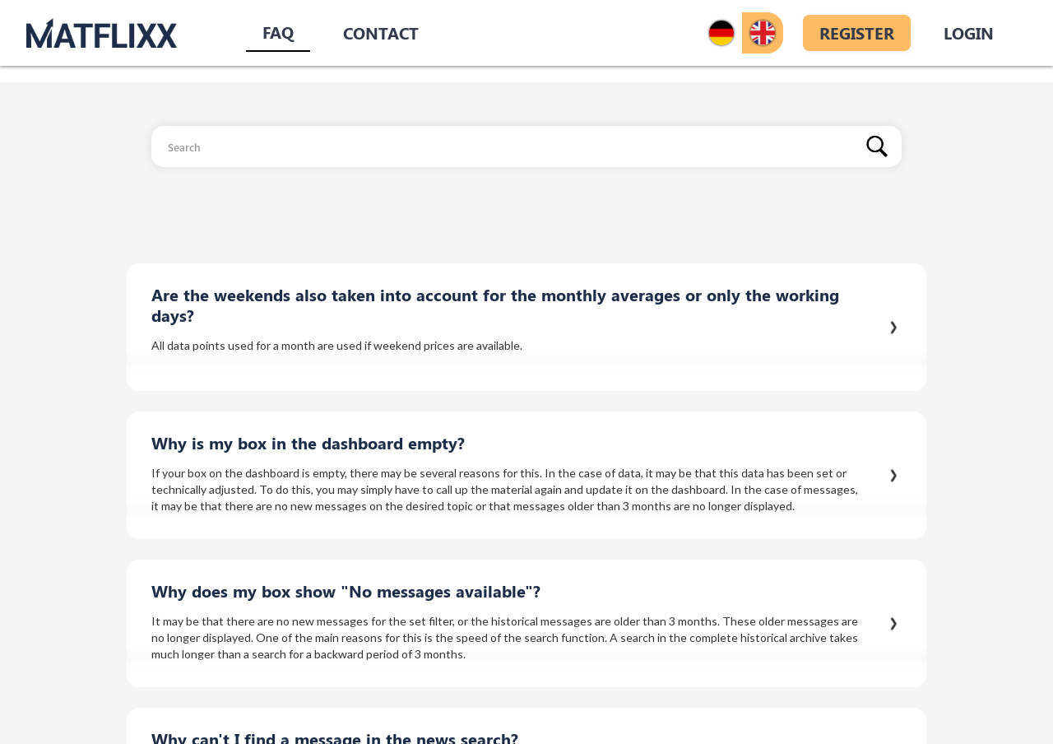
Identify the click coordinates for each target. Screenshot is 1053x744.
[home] (101, 32)
